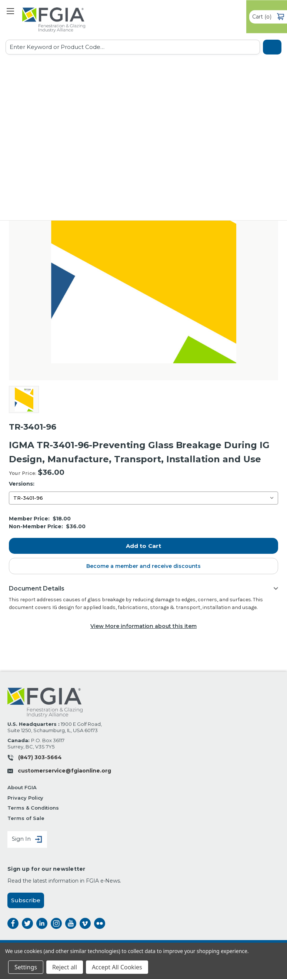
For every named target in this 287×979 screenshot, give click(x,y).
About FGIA (22, 787)
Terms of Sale (25, 818)
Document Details (36, 588)
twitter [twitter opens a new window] (27, 923)
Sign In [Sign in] (27, 839)
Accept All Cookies (117, 967)
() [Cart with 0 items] (268, 16)
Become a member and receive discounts (143, 566)
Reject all (64, 967)
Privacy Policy (25, 798)
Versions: (21, 483)
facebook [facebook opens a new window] (13, 923)
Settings (25, 967)
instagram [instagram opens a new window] (56, 923)
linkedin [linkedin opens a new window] (41, 923)
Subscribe (25, 900)
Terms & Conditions (33, 808)
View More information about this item (143, 626)
